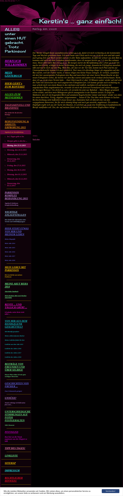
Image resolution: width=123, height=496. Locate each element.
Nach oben (36, 139)
